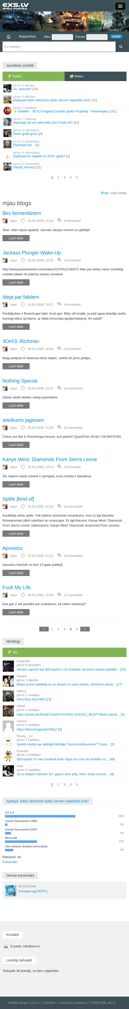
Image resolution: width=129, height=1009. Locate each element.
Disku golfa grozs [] (64, 132)
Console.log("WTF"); (26, 890)
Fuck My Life (16, 587)
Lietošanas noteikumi (73, 1003)
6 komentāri (72, 221)
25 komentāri (73, 428)
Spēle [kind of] (18, 499)
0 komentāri (72, 349)
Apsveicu (12, 548)
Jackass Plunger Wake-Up (31, 252)
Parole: (92, 37)
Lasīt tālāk (16, 238)
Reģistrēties (27, 36)
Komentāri (9, 862)
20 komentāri (73, 556)
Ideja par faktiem (20, 297)
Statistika (49, 1003)
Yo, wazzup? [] (64, 88)
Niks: (58, 37)
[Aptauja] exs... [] (64, 144)
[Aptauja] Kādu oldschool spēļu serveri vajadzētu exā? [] (64, 99)
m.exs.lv (34, 1003)
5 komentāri (72, 467)
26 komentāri (73, 506)
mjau (13, 221)
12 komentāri (73, 595)
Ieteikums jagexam (23, 420)
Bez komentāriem (21, 213)
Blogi (104, 193)
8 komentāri (72, 304)
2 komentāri (72, 260)
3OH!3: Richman (20, 341)
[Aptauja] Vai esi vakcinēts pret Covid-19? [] (64, 121)
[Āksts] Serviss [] (64, 166)
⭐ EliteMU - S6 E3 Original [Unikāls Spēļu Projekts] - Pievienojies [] (64, 110)
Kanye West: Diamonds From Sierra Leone (49, 459)
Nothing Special (19, 381)
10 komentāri (73, 388)
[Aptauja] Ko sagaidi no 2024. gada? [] (64, 155)
